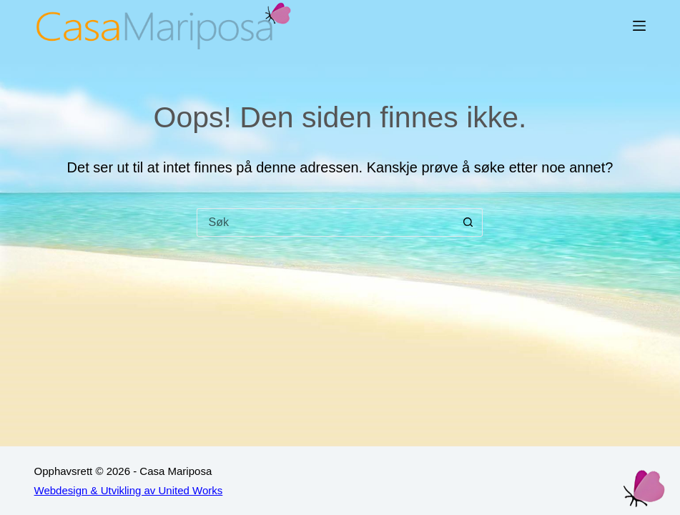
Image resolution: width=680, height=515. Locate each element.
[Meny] (639, 25)
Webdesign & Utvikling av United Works (128, 490)
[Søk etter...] (325, 222)
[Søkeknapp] (468, 222)
